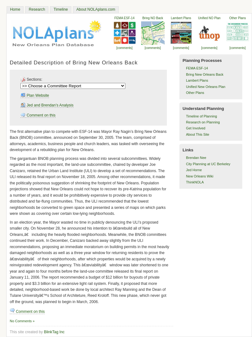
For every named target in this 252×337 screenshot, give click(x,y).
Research (37, 9)
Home (15, 9)
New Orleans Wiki (199, 176)
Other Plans (195, 93)
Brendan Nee (196, 158)
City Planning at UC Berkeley (208, 164)
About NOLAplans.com (95, 9)
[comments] (237, 48)
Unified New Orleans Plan (205, 87)
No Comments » (22, 321)
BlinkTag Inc (54, 332)
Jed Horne (194, 170)
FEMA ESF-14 (197, 68)
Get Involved (195, 128)
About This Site (197, 134)
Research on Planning (203, 122)
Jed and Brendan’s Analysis (47, 105)
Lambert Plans (197, 80)
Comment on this (37, 115)
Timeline (60, 9)
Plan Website (34, 95)
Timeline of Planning (201, 116)
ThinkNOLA (195, 182)
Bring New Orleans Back (204, 74)
